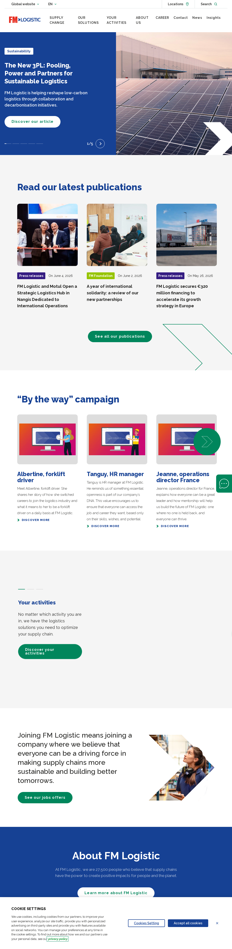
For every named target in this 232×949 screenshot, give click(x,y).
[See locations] (178, 4)
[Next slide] (100, 143)
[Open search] (209, 4)
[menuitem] (61, 20)
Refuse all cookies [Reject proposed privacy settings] (220, 923)
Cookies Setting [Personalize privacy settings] (146, 923)
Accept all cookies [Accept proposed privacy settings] (188, 923)
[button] (207, 441)
